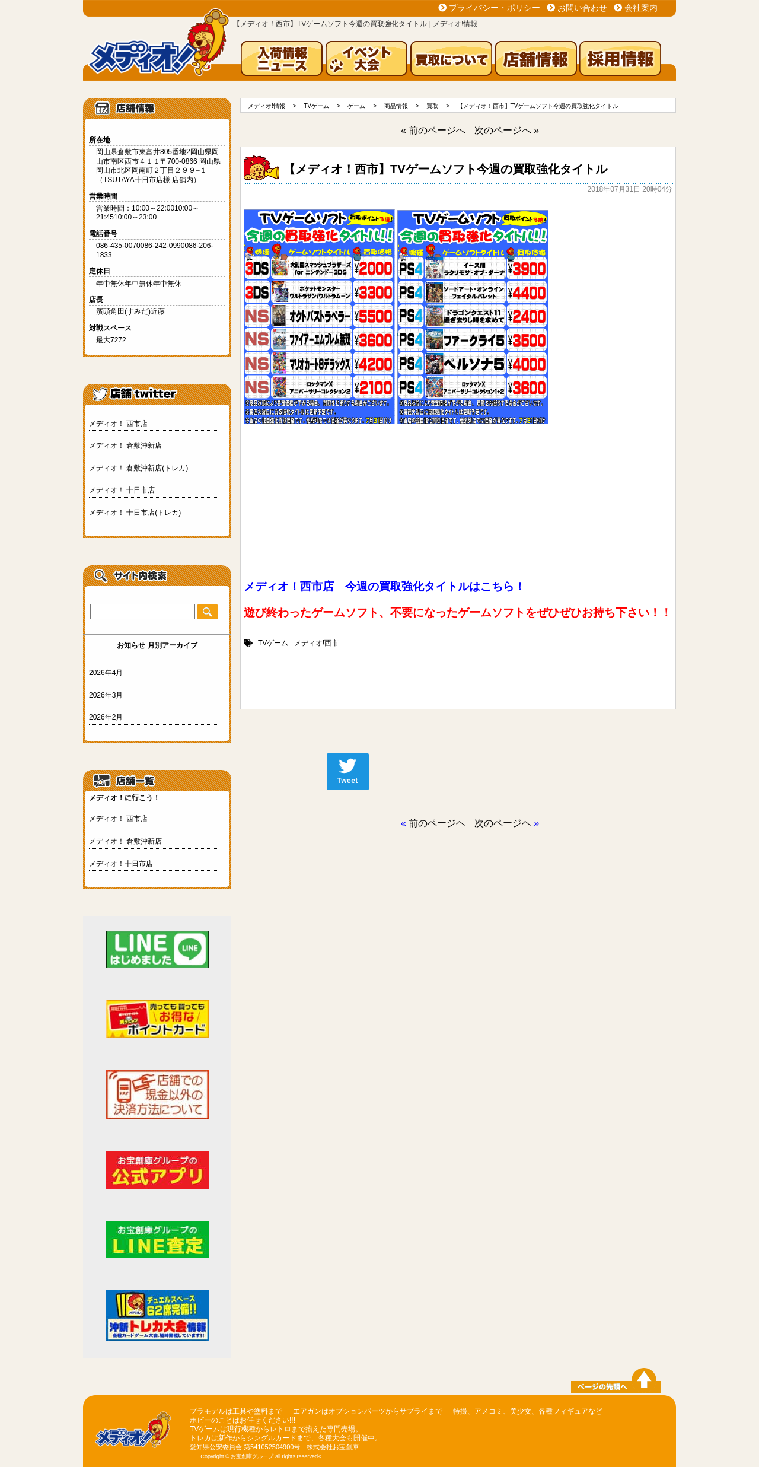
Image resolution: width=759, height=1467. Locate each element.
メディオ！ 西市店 (118, 423)
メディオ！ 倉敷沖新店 (125, 445)
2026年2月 (106, 717)
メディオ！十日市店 (121, 864)
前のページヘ (437, 823)
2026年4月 (106, 673)
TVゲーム (273, 643)
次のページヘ (502, 823)
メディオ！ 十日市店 (122, 490)
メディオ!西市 (316, 643)
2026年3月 (106, 695)
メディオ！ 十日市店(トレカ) (135, 512)
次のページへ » (506, 130)
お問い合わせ (582, 7)
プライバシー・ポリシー (494, 7)
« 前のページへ (433, 130)
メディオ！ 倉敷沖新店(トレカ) (138, 468)
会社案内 (641, 7)
